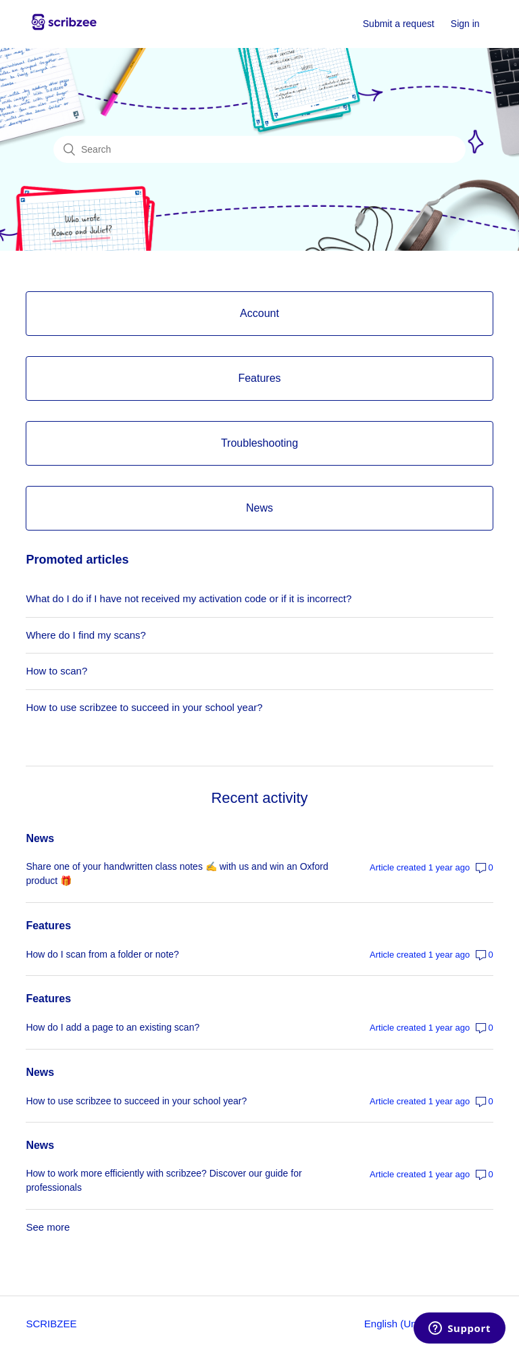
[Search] (259, 149)
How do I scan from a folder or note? (102, 954)
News (40, 838)
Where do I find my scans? (86, 635)
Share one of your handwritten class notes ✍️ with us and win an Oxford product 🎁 (177, 873)
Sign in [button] (465, 23)
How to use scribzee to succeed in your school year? (144, 707)
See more (48, 1227)
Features (48, 925)
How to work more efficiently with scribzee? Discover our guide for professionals (163, 1180)
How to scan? (56, 670)
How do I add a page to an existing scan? (112, 1027)
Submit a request (399, 23)
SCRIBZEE (51, 1323)
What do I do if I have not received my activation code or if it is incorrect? (188, 598)
